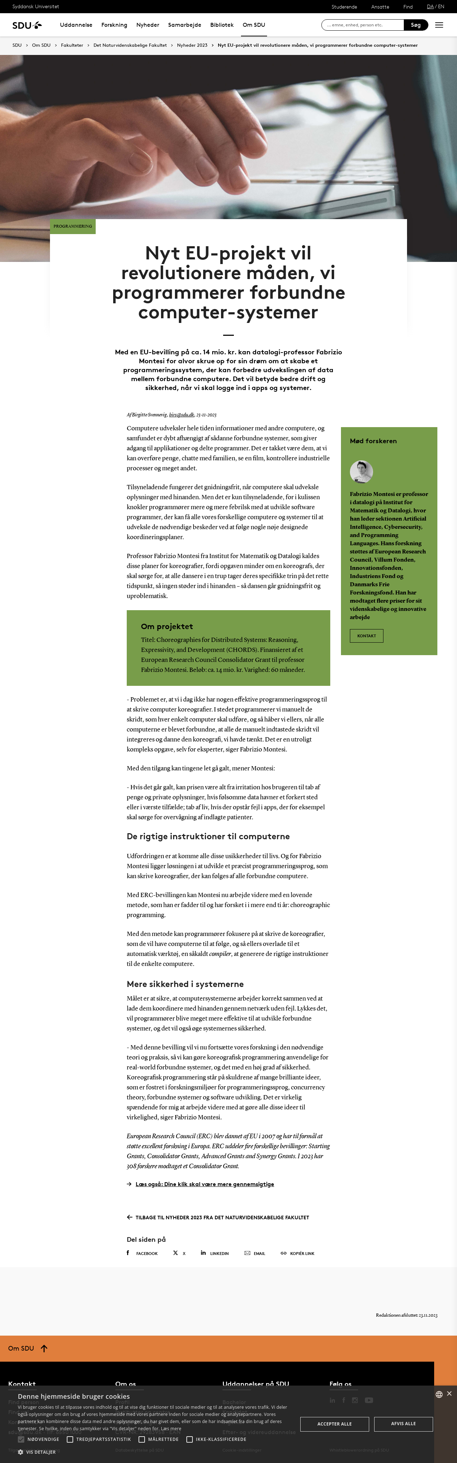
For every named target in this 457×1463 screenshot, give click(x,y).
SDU (17, 45)
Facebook (142, 1253)
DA (430, 6)
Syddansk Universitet (35, 6)
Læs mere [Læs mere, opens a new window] (171, 1429)
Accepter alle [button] (334, 1424)
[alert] (228, 1424)
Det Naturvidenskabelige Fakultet (130, 45)
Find (408, 7)
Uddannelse (76, 24)
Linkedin (215, 1253)
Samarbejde (184, 24)
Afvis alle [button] (403, 1424)
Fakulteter (72, 45)
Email (254, 1253)
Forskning (114, 24)
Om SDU (254, 24)
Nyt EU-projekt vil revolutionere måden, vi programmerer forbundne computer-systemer (318, 45)
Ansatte (380, 7)
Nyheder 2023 (192, 45)
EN (441, 6)
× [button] (449, 1394)
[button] (21, 1439)
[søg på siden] (365, 25)
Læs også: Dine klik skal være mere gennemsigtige (200, 1184)
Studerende (344, 7)
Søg (416, 24)
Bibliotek (222, 24)
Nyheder (147, 24)
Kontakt (366, 635)
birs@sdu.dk (181, 414)
